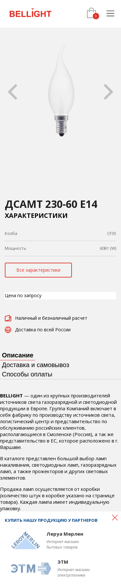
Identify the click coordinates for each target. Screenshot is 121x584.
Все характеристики (38, 270)
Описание (17, 355)
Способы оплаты (27, 374)
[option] (60, 91)
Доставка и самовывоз (35, 364)
